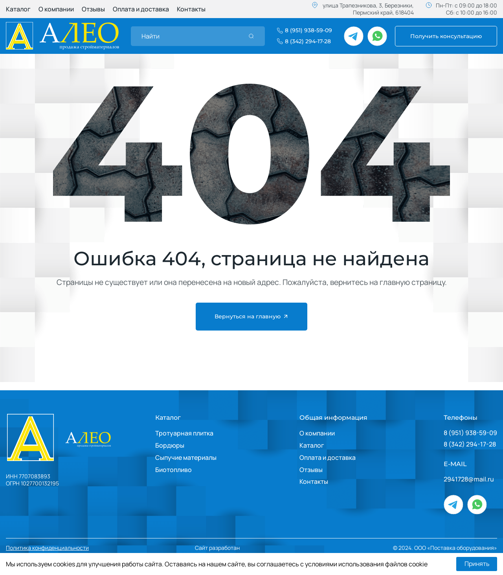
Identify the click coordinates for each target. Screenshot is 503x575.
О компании (56, 9)
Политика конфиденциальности (47, 547)
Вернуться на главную (252, 316)
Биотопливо (173, 469)
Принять (476, 564)
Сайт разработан (241, 548)
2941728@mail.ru (469, 479)
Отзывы (93, 9)
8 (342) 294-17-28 (470, 444)
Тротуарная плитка (184, 433)
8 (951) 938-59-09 (470, 433)
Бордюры (169, 445)
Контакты (191, 9)
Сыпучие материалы (186, 457)
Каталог (18, 9)
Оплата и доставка (141, 9)
